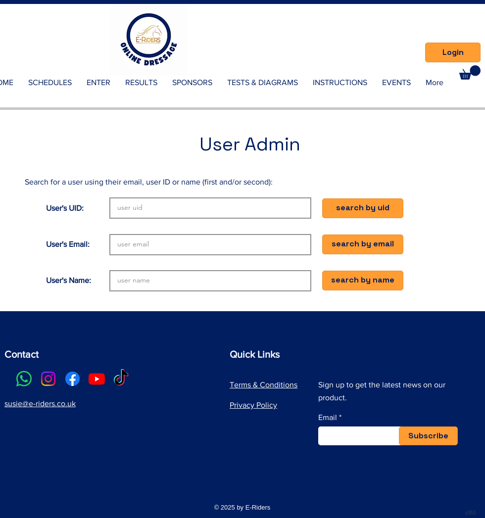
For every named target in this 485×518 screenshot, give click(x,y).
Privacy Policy (253, 405)
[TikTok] (121, 378)
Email (327, 418)
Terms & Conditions (263, 384)
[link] (470, 72)
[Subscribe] (428, 435)
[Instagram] (48, 378)
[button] (362, 208)
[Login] (453, 52)
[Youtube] (96, 378)
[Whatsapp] (24, 378)
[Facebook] (72, 378)
